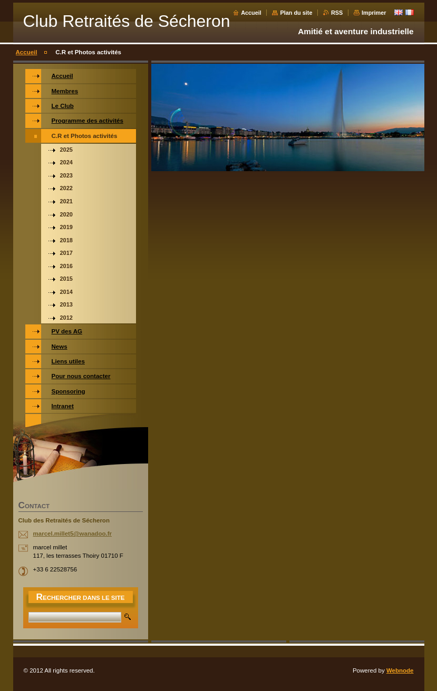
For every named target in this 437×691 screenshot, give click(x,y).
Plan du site (296, 12)
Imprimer (374, 12)
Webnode (400, 670)
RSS (337, 12)
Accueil (251, 12)
